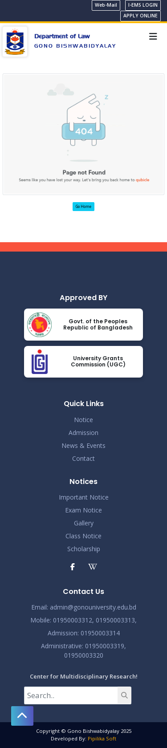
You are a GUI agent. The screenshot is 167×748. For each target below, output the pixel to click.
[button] (22, 716)
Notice (83, 419)
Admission (83, 432)
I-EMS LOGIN (143, 5)
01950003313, (116, 620)
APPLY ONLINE (140, 15)
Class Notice (83, 536)
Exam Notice (83, 510)
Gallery (84, 523)
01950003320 (83, 655)
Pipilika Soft (102, 738)
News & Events (83, 445)
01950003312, (73, 620)
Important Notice (84, 497)
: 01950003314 (98, 633)
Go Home (83, 206)
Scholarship (83, 549)
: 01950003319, (104, 646)
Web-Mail (106, 5)
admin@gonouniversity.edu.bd (93, 607)
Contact (83, 458)
